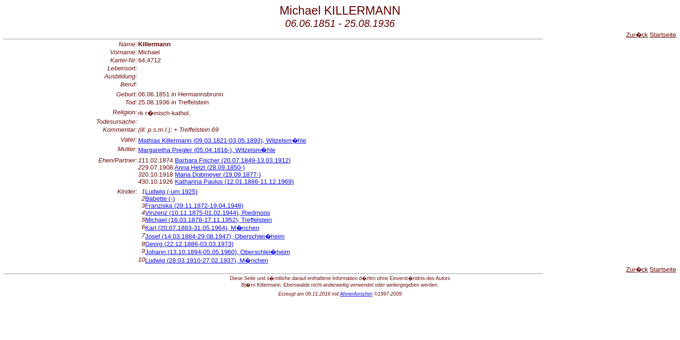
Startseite (663, 34)
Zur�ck (637, 34)
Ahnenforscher (356, 294)
